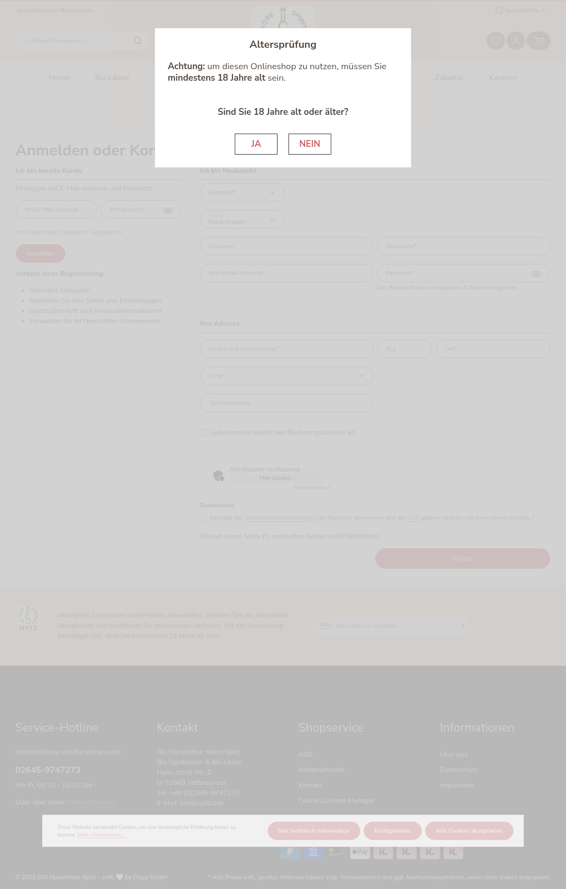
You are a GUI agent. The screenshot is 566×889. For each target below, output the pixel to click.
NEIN (309, 144)
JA (256, 144)
